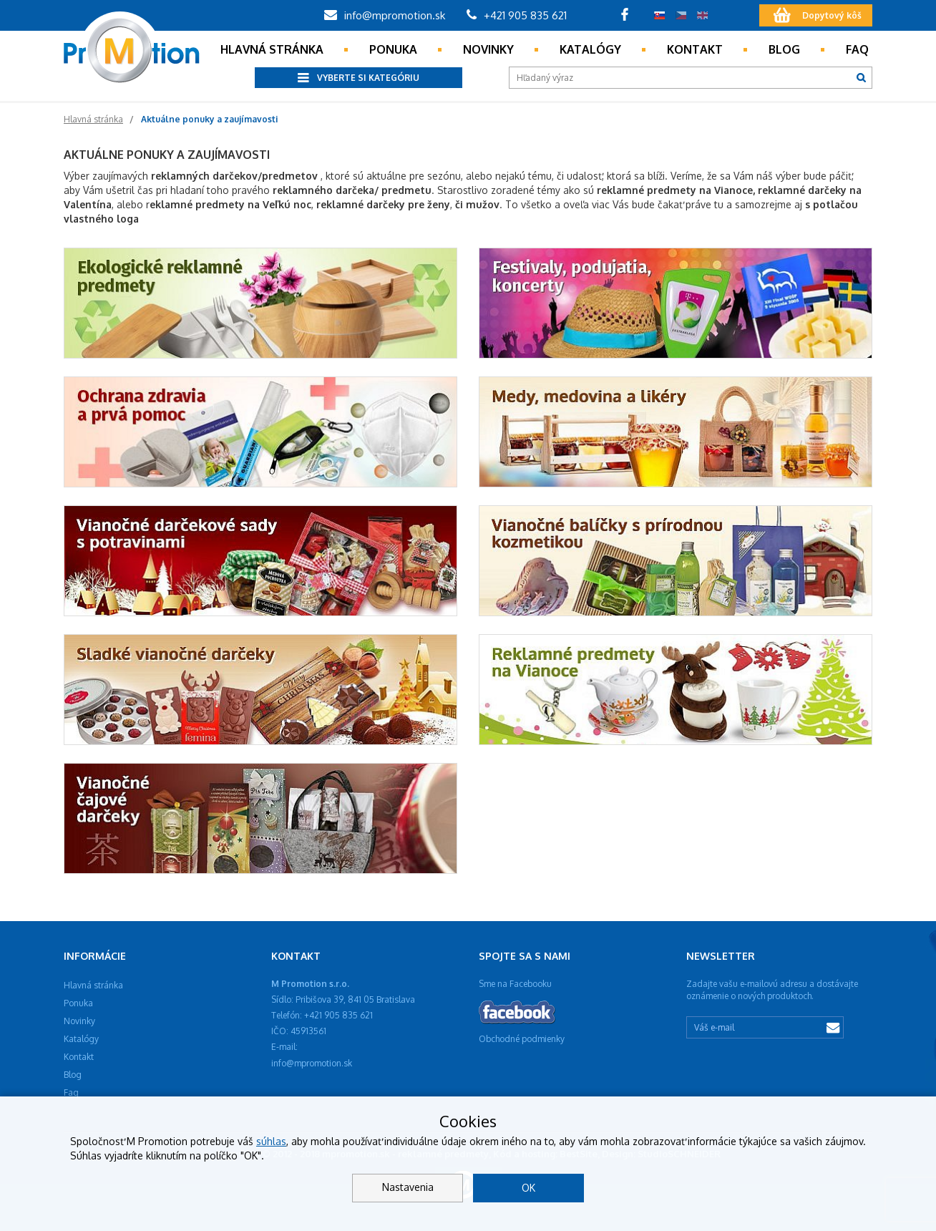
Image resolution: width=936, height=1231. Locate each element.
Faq (857, 49)
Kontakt (695, 49)
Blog (784, 49)
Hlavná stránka (271, 49)
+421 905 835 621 (517, 15)
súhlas (271, 1141)
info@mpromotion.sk (384, 15)
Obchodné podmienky (522, 1038)
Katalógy (590, 49)
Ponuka (393, 49)
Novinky (488, 49)
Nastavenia (408, 1187)
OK (528, 1188)
